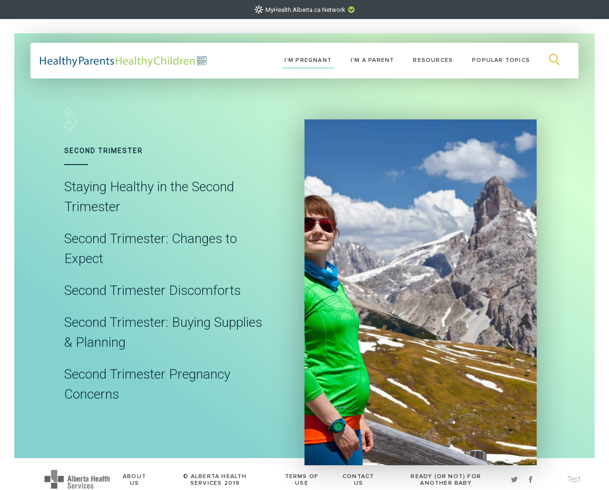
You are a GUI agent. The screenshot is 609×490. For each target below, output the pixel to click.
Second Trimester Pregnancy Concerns (147, 385)
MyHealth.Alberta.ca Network (305, 9)
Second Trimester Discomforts (152, 292)
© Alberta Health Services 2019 (214, 475)
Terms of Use (302, 475)
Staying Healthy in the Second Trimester (149, 198)
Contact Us (358, 475)
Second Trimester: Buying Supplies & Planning (163, 333)
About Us (134, 475)
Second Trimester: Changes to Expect (150, 250)
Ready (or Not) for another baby (446, 475)
